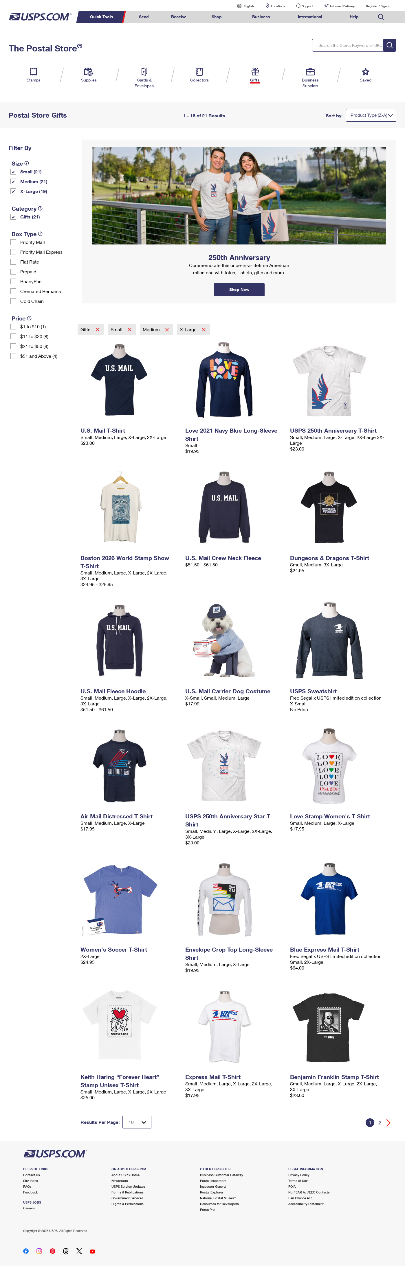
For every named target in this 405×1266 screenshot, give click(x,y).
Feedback (30, 1192)
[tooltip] (26, 163)
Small (117, 329)
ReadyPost (31, 281)
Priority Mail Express (41, 252)
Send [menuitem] (144, 16)
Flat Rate (29, 261)
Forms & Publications (127, 1192)
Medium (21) (33, 181)
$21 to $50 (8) (34, 346)
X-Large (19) (33, 191)
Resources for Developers (219, 1204)
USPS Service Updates (128, 1186)
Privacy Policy (298, 1175)
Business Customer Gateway (221, 1175)
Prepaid (28, 271)
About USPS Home (125, 1175)
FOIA (292, 1186)
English (243, 6)
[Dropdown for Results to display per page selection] (136, 1122)
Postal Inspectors (213, 1180)
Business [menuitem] (261, 16)
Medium (152, 329)
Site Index (30, 1180)
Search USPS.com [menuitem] (381, 17)
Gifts (85, 329)
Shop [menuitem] (217, 16)
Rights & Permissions (127, 1204)
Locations (278, 6)
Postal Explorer (211, 1192)
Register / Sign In (378, 6)
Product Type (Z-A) (369, 115)
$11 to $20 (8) (34, 336)
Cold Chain (32, 301)
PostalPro (207, 1209)
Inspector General (213, 1186)
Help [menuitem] (354, 16)
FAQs (27, 1186)
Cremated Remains (40, 291)
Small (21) (31, 171)
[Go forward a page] (388, 1122)
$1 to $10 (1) (33, 326)
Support (307, 6)
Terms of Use (298, 1180)
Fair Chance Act (300, 1198)
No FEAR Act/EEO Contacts (309, 1192)
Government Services (127, 1198)
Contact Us (31, 1175)
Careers (29, 1208)
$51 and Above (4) (38, 356)
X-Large (189, 329)
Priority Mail (32, 242)
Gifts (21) (30, 216)
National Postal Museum (218, 1198)
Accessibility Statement (306, 1204)
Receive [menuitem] (178, 16)
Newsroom (119, 1180)
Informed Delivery (342, 6)
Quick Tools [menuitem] (101, 16)
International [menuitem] (310, 16)
